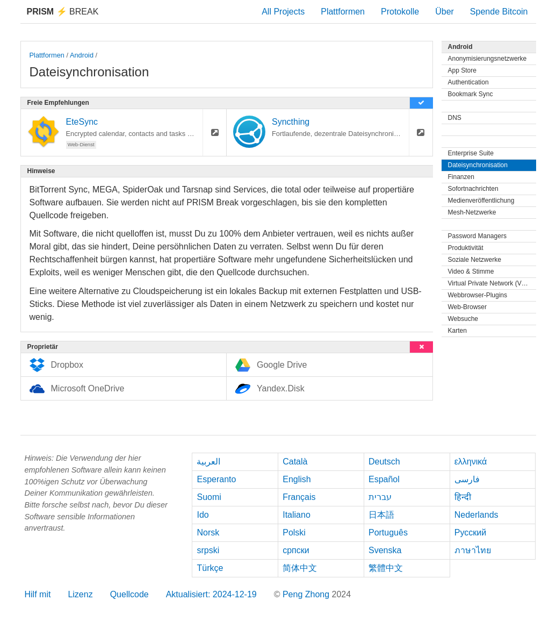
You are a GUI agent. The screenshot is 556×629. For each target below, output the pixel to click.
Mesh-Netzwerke (472, 212)
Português (388, 532)
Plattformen (343, 11)
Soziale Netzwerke (474, 259)
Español (384, 479)
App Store (462, 70)
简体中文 (300, 568)
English (297, 479)
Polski (294, 532)
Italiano (297, 514)
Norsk (208, 532)
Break (63, 11)
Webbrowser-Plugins (478, 295)
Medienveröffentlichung (481, 200)
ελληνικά (470, 461)
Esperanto (216, 479)
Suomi (209, 497)
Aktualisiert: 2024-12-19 (211, 594)
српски (296, 550)
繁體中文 (386, 568)
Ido (202, 514)
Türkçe (210, 568)
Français (299, 497)
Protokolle (400, 11)
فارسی (467, 479)
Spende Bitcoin (499, 11)
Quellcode (129, 594)
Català (295, 461)
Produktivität (465, 248)
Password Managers (477, 236)
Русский (470, 532)
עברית (380, 497)
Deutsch (384, 461)
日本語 (381, 514)
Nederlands (476, 514)
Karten (457, 330)
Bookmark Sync (470, 94)
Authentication (468, 82)
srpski (208, 550)
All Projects (283, 11)
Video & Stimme (471, 271)
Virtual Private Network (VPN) (490, 283)
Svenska (385, 550)
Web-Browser (467, 307)
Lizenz (80, 594)
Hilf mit (38, 594)
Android (81, 55)
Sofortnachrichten (473, 188)
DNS (454, 117)
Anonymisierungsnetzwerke (487, 58)
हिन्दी (462, 497)
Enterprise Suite (471, 153)
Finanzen (461, 177)
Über (444, 11)
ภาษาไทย (472, 550)
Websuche (463, 319)
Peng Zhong (307, 594)
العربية (208, 461)
